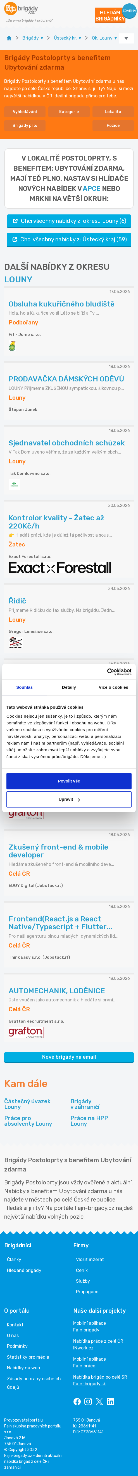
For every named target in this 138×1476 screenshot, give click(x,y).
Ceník (82, 1270)
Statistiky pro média (28, 1357)
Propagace (87, 1291)
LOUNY (18, 279)
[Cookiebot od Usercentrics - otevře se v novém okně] (107, 672)
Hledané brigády (24, 1270)
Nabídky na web (23, 1367)
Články (14, 1259)
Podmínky (17, 1346)
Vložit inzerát (90, 1259)
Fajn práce (84, 1366)
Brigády (84, 1104)
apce (92, 189)
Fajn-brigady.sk (89, 1383)
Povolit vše (69, 781)
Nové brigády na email (69, 1057)
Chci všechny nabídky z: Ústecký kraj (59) (69, 239)
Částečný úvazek (27, 1104)
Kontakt (15, 1325)
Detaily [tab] (69, 687)
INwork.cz (83, 1348)
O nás (13, 1335)
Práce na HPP (89, 1121)
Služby (83, 1281)
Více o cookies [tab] (114, 687)
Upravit (69, 799)
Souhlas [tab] (24, 687)
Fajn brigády (86, 1330)
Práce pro (28, 1121)
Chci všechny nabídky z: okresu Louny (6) (69, 221)
